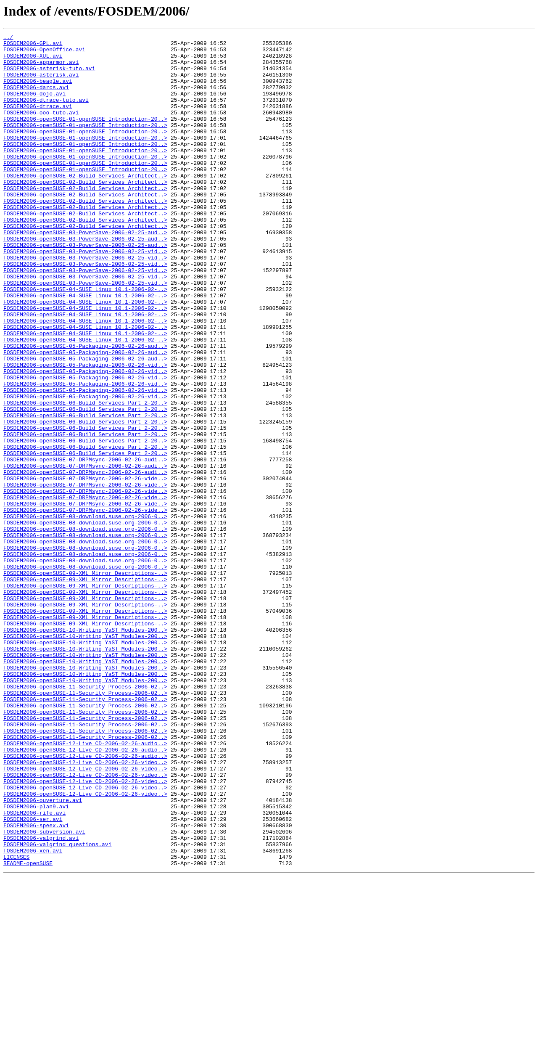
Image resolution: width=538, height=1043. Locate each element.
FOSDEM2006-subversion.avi (44, 991)
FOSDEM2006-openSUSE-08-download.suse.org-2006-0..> (85, 613)
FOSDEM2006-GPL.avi (32, 45)
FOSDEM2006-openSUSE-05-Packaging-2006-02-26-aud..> (85, 409)
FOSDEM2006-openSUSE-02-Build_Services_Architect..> (85, 204)
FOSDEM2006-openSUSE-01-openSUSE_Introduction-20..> (85, 136)
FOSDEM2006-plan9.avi (36, 961)
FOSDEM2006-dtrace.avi (37, 121)
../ (8, 38)
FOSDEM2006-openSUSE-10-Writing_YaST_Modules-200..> (85, 749)
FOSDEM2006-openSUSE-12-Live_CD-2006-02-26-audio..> (85, 885)
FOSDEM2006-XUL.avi (32, 60)
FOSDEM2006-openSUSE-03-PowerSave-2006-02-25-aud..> (85, 272)
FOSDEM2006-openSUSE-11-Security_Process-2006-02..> (85, 817)
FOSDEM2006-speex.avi (36, 984)
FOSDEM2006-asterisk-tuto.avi (49, 75)
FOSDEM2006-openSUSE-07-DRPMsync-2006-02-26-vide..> (85, 568)
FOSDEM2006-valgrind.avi (41, 999)
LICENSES (16, 1022)
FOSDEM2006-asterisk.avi (41, 83)
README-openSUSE (28, 1029)
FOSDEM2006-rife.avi (34, 969)
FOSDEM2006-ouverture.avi (42, 954)
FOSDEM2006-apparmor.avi (41, 68)
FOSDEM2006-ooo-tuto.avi (41, 128)
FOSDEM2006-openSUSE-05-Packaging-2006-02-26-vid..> (85, 431)
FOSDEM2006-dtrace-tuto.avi (46, 113)
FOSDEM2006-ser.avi (32, 976)
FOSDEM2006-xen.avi (32, 1014)
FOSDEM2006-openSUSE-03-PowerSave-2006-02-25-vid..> (85, 295)
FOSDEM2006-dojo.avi (34, 106)
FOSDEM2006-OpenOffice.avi (44, 53)
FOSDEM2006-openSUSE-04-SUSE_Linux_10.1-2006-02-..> (85, 340)
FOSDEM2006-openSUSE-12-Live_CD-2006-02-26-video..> (85, 908)
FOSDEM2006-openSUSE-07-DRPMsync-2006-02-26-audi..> (85, 545)
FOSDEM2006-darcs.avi (36, 98)
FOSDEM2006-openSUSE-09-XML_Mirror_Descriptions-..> (85, 681)
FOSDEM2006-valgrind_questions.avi (57, 1007)
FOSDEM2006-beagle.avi (37, 91)
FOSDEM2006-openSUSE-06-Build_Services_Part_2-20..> (85, 477)
